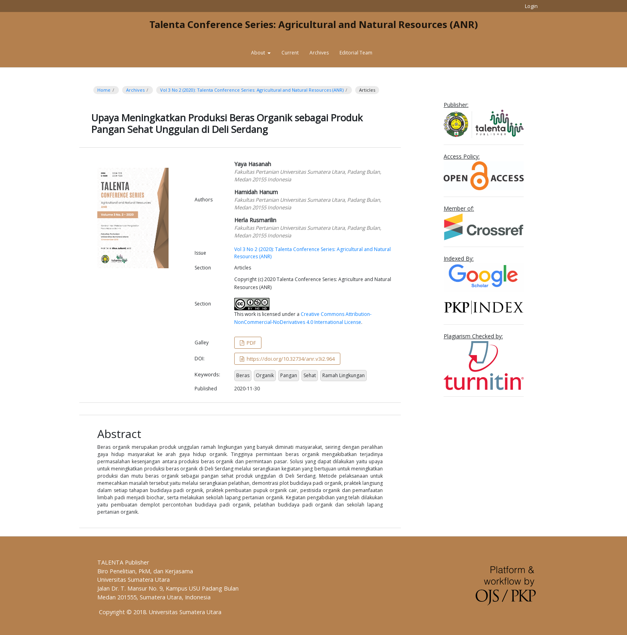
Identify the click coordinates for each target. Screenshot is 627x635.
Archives (319, 52)
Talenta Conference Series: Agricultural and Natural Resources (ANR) (313, 24)
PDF (250, 342)
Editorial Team (356, 52)
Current (290, 52)
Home (104, 90)
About (258, 52)
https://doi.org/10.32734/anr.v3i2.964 (290, 358)
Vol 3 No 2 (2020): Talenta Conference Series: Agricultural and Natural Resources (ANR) (252, 90)
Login (531, 6)
